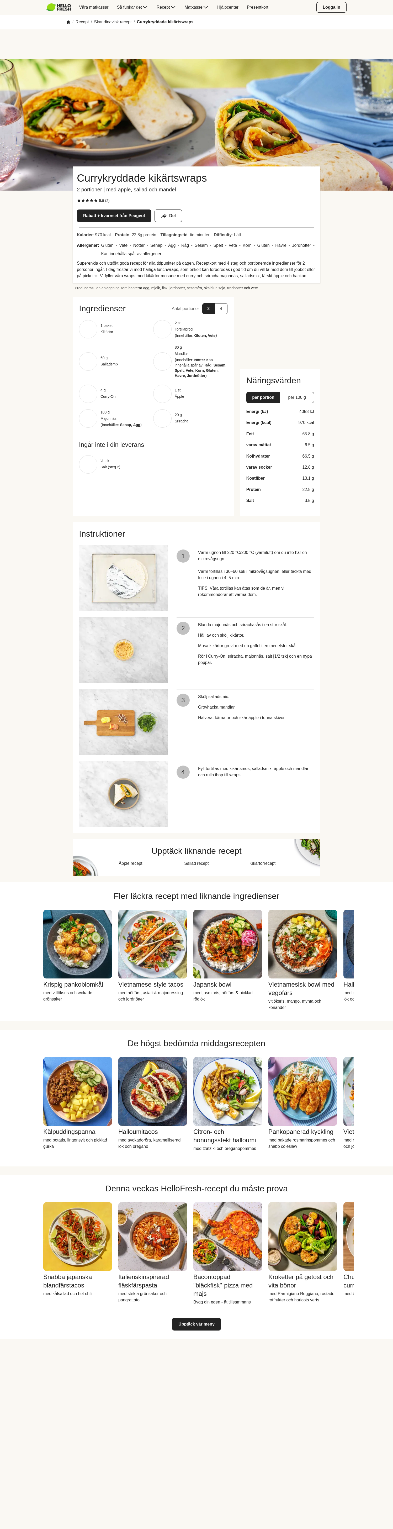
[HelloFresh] (58, 7)
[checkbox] (79, 200)
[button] (153, 308)
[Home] (68, 22)
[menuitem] (60, 7)
